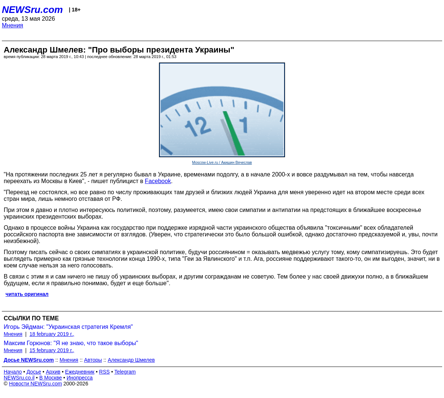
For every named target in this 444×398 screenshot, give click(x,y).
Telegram (125, 372)
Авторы (93, 360)
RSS (104, 372)
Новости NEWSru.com (35, 384)
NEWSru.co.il (19, 378)
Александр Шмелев (131, 360)
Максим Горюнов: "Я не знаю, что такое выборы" (71, 343)
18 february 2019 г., (52, 334)
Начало (13, 372)
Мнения (12, 25)
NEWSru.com (32, 9)
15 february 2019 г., (52, 350)
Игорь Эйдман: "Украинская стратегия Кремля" (68, 327)
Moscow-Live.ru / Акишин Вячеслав (222, 163)
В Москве (50, 378)
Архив (53, 372)
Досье (33, 372)
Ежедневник (80, 372)
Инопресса (80, 378)
